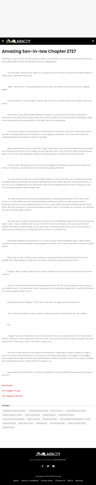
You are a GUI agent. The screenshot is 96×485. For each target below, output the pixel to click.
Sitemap (79, 481)
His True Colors (57, 411)
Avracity (57, 476)
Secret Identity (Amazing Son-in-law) (75, 419)
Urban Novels (8, 427)
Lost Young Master (32, 415)
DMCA (70, 481)
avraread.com (60, 459)
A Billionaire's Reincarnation (14, 411)
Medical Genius (49, 415)
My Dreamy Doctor (66, 415)
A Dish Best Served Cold (38, 411)
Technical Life (41, 423)
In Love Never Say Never (76, 411)
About (16, 481)
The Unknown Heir (57, 423)
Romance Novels (50, 419)
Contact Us (60, 481)
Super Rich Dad (9, 423)
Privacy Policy (47, 481)
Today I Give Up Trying (77, 423)
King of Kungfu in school (12, 415)
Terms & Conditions (29, 481)
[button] (3, 41)
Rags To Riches (34, 419)
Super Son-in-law (26, 423)
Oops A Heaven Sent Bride (13, 419)
